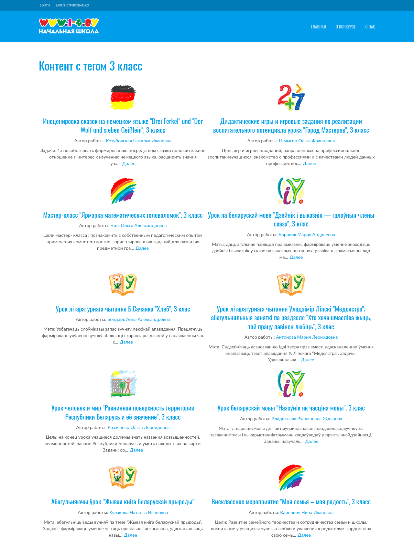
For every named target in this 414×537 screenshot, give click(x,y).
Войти (44, 5)
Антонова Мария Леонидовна (307, 337)
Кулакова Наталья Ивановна (138, 512)
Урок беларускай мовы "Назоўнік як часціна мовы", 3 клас (291, 390)
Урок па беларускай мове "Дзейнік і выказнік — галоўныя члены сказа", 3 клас (291, 202)
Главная (318, 27)
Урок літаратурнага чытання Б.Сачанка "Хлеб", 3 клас (123, 291)
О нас (370, 27)
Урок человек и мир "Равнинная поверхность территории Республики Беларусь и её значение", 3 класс (123, 395)
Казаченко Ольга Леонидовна (139, 427)
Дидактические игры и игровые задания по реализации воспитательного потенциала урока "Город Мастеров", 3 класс (291, 108)
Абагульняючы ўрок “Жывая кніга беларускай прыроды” (123, 484)
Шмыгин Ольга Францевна (307, 140)
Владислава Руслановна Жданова (307, 418)
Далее (129, 163)
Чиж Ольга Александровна (139, 225)
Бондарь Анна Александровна (138, 319)
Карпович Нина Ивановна (306, 512)
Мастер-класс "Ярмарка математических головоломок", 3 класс (123, 198)
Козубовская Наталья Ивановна (138, 140)
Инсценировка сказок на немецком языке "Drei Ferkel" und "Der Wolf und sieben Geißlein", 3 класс (123, 108)
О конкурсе (346, 27)
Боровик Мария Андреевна (306, 234)
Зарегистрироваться (72, 5)
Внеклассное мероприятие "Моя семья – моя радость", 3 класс (291, 484)
